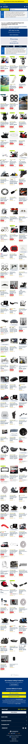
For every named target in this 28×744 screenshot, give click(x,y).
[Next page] (18, 675)
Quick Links (4, 717)
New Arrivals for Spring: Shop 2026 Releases (14, 1)
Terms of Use (14, 739)
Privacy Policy (14, 738)
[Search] (18, 9)
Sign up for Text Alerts (14, 696)
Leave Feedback (14, 684)
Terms (16, 703)
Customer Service (6, 720)
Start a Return (14, 712)
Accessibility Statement (14, 740)
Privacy (19, 703)
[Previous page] (9, 675)
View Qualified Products (19, 699)
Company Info (5, 724)
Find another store (14, 43)
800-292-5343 (22, 709)
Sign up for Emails (14, 693)
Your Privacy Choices (15, 736)
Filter (7, 46)
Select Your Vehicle (14, 34)
